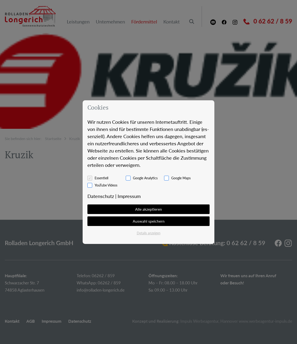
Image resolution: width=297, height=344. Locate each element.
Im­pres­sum (129, 196)
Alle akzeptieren (148, 209)
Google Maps (181, 178)
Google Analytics (145, 178)
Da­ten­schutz (100, 196)
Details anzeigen (148, 233)
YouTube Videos (106, 185)
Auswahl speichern (149, 221)
